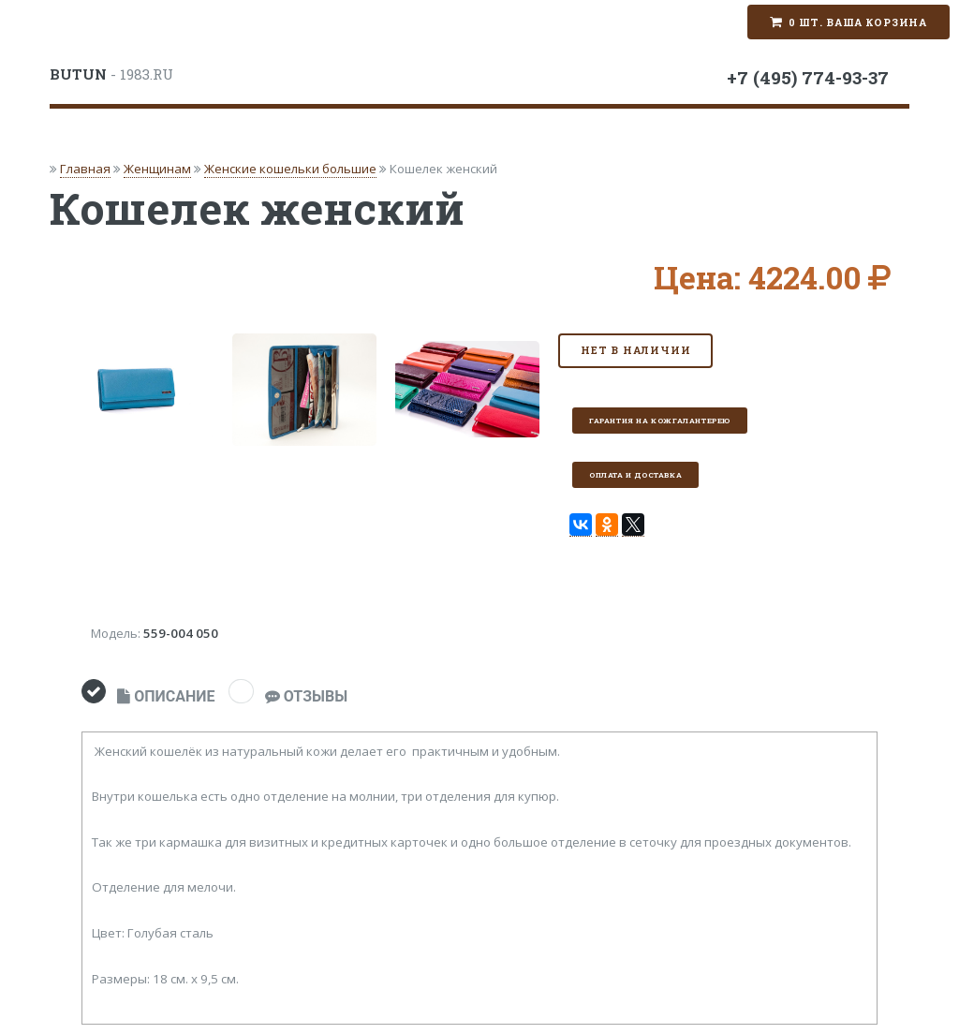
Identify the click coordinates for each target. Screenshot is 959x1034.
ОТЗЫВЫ (306, 696)
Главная (85, 168)
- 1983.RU (111, 74)
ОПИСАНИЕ (165, 696)
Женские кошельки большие (290, 168)
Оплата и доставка (635, 475)
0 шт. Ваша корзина (858, 22)
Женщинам (157, 168)
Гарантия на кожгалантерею (659, 420)
